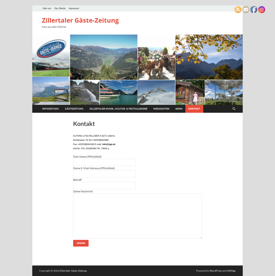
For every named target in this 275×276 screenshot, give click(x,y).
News (178, 108)
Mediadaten (161, 108)
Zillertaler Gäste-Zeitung (80, 20)
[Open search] (234, 109)
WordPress (216, 270)
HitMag (231, 270)
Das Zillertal (59, 8)
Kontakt (194, 108)
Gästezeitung (74, 108)
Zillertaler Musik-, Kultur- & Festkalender (118, 108)
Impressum (74, 8)
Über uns (47, 8)
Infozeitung (50, 108)
